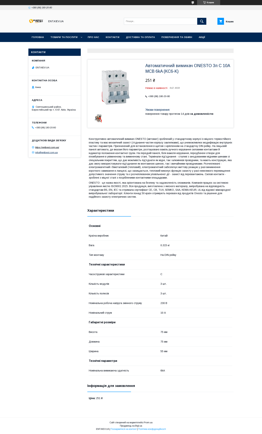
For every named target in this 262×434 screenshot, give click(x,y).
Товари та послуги (64, 37)
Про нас (93, 37)
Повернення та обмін (176, 37)
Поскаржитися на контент (124, 429)
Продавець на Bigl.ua (131, 426)
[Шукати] (201, 21)
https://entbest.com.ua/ (47, 147)
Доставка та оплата (140, 37)
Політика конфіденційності (152, 429)
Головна (38, 37)
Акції (202, 37)
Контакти (112, 37)
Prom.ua (148, 422)
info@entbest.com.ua (46, 152)
